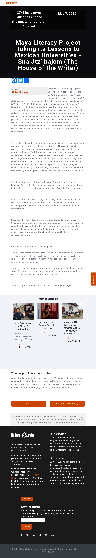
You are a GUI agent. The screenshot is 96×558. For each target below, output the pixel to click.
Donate (29, 404)
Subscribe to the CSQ (67, 404)
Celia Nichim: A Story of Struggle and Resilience (47, 325)
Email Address (28, 516)
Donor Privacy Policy (68, 549)
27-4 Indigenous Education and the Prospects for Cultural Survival (28, 19)
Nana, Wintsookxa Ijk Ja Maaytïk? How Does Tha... (22, 326)
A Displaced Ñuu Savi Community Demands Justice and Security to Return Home (71, 328)
